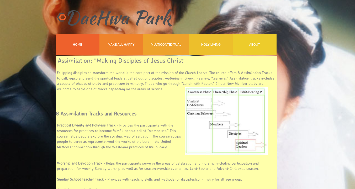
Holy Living (211, 44)
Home (77, 44)
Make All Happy (121, 44)
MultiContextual (166, 44)
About (254, 44)
